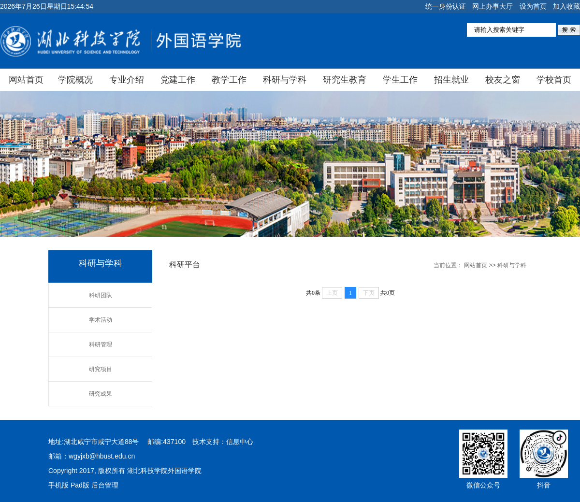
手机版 (58, 485)
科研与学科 (284, 80)
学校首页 (553, 80)
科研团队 (100, 295)
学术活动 (100, 319)
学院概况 (75, 80)
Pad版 (80, 485)
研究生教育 (344, 80)
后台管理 (104, 485)
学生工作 (400, 80)
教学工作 (229, 80)
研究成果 (100, 393)
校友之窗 (502, 80)
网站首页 (26, 80)
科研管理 (100, 344)
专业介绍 (126, 80)
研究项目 (100, 369)
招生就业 (451, 80)
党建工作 (177, 80)
